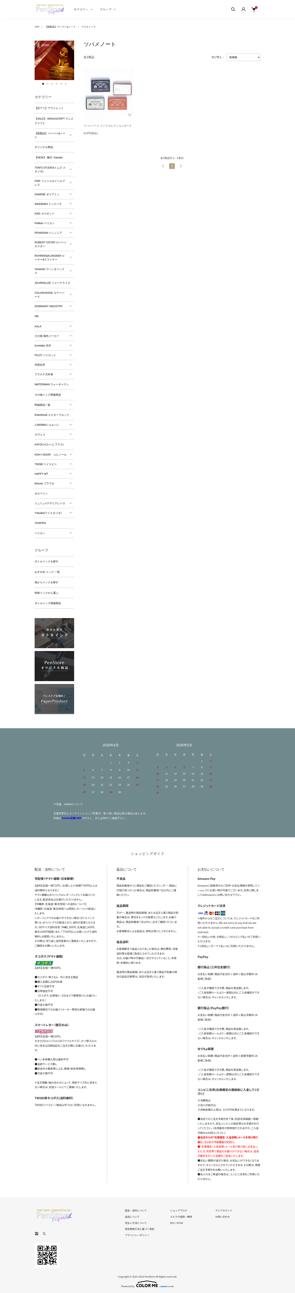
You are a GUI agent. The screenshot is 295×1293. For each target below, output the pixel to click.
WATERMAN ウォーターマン (52, 384)
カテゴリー (81, 9)
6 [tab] (66, 84)
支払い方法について (136, 1223)
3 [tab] (52, 84)
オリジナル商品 (44, 147)
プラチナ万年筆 (44, 374)
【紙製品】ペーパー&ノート (60, 26)
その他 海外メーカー (47, 335)
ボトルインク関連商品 (48, 603)
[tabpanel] (54, 60)
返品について (132, 1216)
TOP (37, 26)
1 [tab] (43, 84)
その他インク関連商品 (48, 394)
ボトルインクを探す (46, 561)
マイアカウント (223, 1210)
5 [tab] (61, 84)
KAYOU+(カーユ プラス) (49, 444)
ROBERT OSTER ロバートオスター (51, 244)
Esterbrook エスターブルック (52, 414)
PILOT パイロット (45, 355)
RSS (172, 1223)
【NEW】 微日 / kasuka (49, 157)
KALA (38, 326)
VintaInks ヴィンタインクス (50, 271)
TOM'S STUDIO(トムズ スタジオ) (50, 169)
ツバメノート (88, 26)
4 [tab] (57, 84)
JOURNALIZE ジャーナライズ (52, 282)
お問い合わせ (222, 1216)
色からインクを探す (46, 582)
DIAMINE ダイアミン (47, 194)
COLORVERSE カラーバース (49, 294)
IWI (37, 316)
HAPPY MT (41, 473)
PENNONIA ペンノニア (48, 232)
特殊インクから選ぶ (46, 592)
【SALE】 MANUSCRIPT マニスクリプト (54, 121)
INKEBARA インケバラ (48, 203)
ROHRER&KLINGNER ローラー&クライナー (50, 257)
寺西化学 (40, 364)
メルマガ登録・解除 (181, 1216)
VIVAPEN (40, 522)
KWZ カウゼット (44, 213)
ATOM (179, 1223)
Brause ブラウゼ (44, 483)
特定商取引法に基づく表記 (139, 1229)
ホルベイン (41, 493)
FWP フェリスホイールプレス (50, 182)
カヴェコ (40, 434)
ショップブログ (178, 1210)
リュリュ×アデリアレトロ (50, 503)
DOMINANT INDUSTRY (49, 306)
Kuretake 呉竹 (43, 345)
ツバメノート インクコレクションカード (108, 126)
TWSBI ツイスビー (46, 464)
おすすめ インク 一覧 (47, 571)
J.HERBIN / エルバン (47, 424)
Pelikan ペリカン (45, 223)
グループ (106, 9)
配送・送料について (136, 1210)
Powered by (147, 1284)
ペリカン (40, 533)
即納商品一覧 (42, 404)
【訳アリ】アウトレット (49, 108)
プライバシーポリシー (137, 1235)
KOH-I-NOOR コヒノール (51, 454)
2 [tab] (48, 84)
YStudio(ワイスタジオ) (48, 512)
